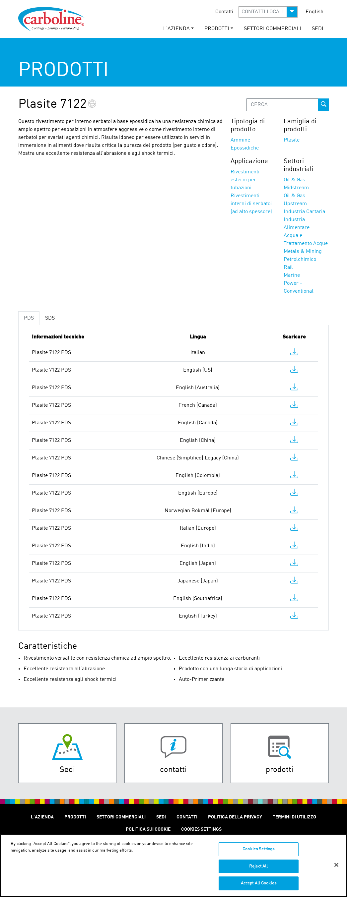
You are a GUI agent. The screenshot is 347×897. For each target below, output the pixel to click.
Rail (288, 267)
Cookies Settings (258, 853)
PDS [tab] (29, 318)
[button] (268, 12)
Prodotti (75, 817)
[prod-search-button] (323, 104)
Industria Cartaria (304, 211)
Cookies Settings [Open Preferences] (201, 829)
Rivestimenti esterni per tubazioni (245, 180)
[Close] (336, 869)
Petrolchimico (300, 259)
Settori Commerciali (272, 28)
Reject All (258, 870)
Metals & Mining (303, 251)
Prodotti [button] (216, 28)
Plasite (292, 140)
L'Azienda (42, 817)
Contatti (224, 12)
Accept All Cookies (258, 887)
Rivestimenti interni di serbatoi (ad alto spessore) (251, 203)
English (314, 12)
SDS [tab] (50, 318)
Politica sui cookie (148, 829)
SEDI (317, 28)
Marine (292, 275)
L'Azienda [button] (176, 28)
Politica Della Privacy (235, 817)
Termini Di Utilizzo (294, 817)
